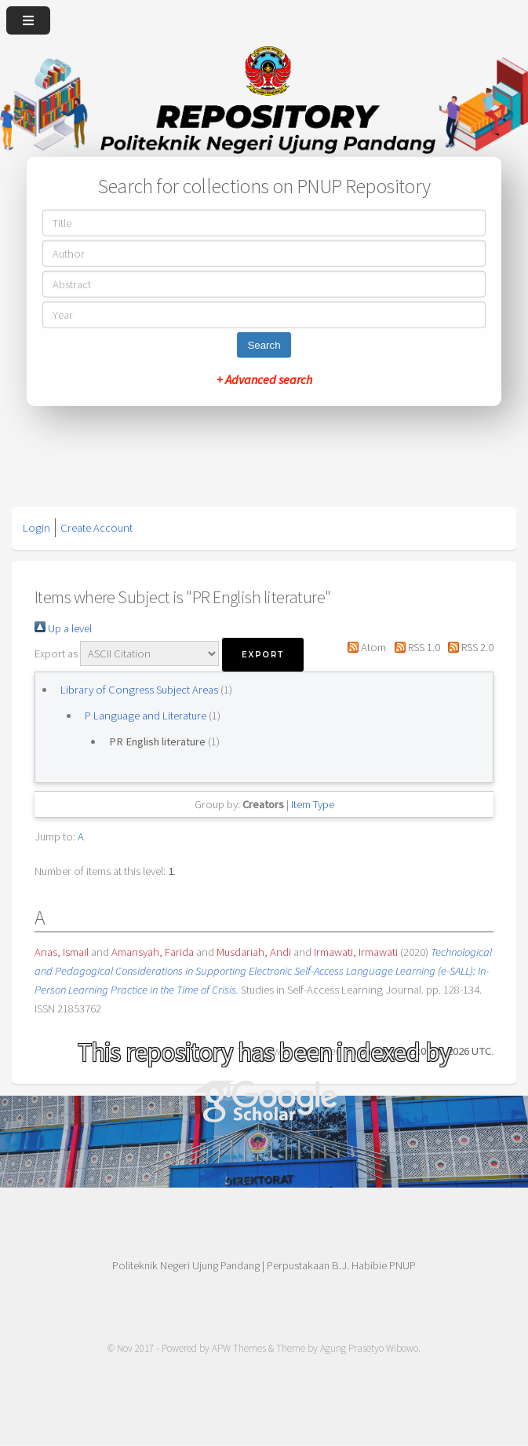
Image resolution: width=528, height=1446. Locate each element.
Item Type (312, 804)
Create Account (96, 528)
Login (36, 528)
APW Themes (239, 1348)
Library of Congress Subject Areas (139, 690)
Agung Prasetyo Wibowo (369, 1348)
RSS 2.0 (467, 647)
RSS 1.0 (413, 647)
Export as (56, 653)
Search (263, 345)
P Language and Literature (145, 715)
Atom (364, 647)
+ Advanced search (264, 379)
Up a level (63, 628)
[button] (263, 655)
